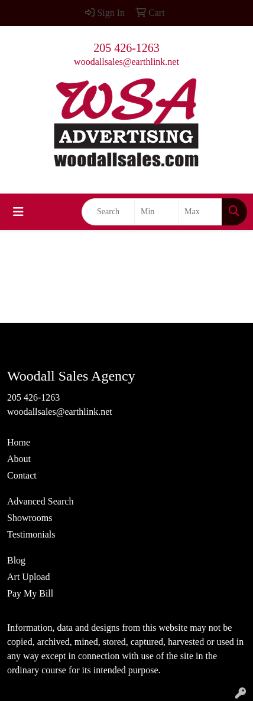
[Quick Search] (108, 211)
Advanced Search (40, 501)
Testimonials (31, 534)
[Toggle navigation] (18, 212)
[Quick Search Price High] (200, 211)
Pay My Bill (30, 593)
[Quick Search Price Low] (156, 211)
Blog (16, 560)
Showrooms (29, 518)
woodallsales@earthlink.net (126, 62)
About (19, 459)
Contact (22, 475)
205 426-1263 (126, 47)
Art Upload (28, 577)
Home (18, 442)
